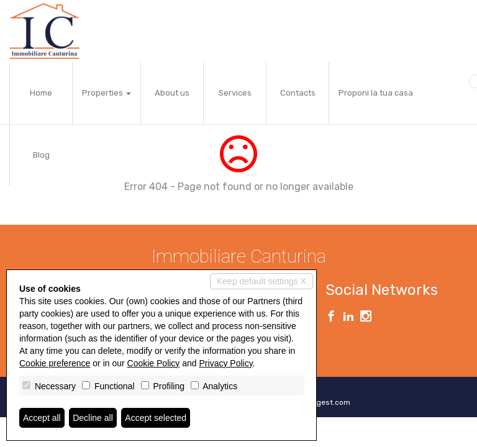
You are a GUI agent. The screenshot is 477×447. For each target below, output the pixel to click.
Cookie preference (54, 363)
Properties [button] (106, 92)
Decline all (93, 418)
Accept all (42, 418)
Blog (41, 155)
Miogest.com (327, 402)
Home (41, 92)
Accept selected (155, 418)
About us (172, 92)
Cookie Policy (153, 363)
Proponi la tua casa (375, 92)
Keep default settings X (261, 281)
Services (235, 92)
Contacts (298, 92)
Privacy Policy (226, 363)
